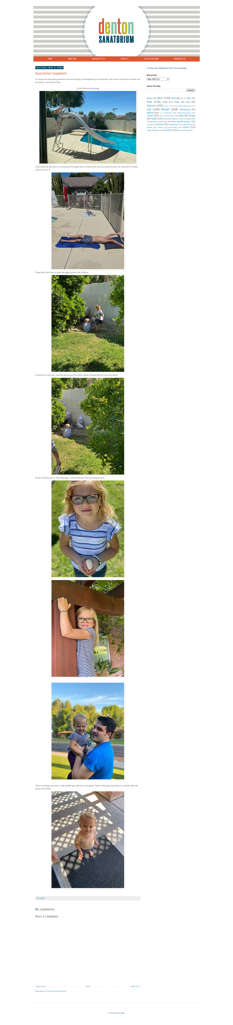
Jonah (180, 106)
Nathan (150, 113)
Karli (189, 106)
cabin (181, 116)
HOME (50, 59)
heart (165, 122)
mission (160, 124)
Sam (160, 113)
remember (172, 127)
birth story (170, 116)
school (186, 127)
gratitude (154, 122)
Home (88, 987)
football (166, 119)
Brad (173, 98)
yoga (188, 130)
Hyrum (151, 105)
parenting (187, 125)
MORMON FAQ (179, 59)
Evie (149, 102)
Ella (182, 98)
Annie (149, 98)
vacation (168, 130)
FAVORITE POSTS (98, 59)
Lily (149, 109)
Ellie (189, 98)
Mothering (185, 110)
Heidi (164, 102)
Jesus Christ (169, 106)
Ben (160, 98)
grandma (191, 119)
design (192, 116)
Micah (165, 109)
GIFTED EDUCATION (151, 59)
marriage (150, 125)
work (180, 130)
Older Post (135, 987)
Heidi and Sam (182, 102)
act (161, 116)
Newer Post (41, 987)
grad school (179, 119)
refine (160, 127)
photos (150, 127)
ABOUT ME (72, 59)
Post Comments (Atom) (56, 991)
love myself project (181, 121)
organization (174, 125)
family (154, 119)
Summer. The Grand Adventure (178, 113)
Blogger (122, 1013)
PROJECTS (125, 59)
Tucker (150, 116)
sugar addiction (153, 130)
